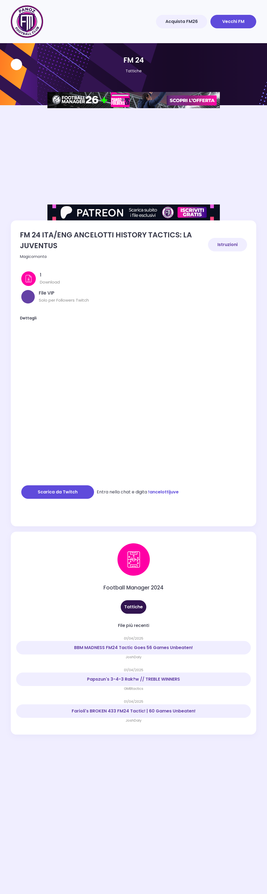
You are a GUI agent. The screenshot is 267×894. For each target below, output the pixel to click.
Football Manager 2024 (133, 587)
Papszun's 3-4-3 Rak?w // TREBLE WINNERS (133, 679)
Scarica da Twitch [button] (58, 492)
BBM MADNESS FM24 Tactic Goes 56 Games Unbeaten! (133, 647)
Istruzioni (227, 244)
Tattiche (134, 71)
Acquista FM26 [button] (181, 21)
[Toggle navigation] (51, 22)
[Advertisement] (133, 157)
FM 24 (133, 60)
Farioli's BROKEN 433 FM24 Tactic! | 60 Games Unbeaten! (134, 711)
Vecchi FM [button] (233, 21)
